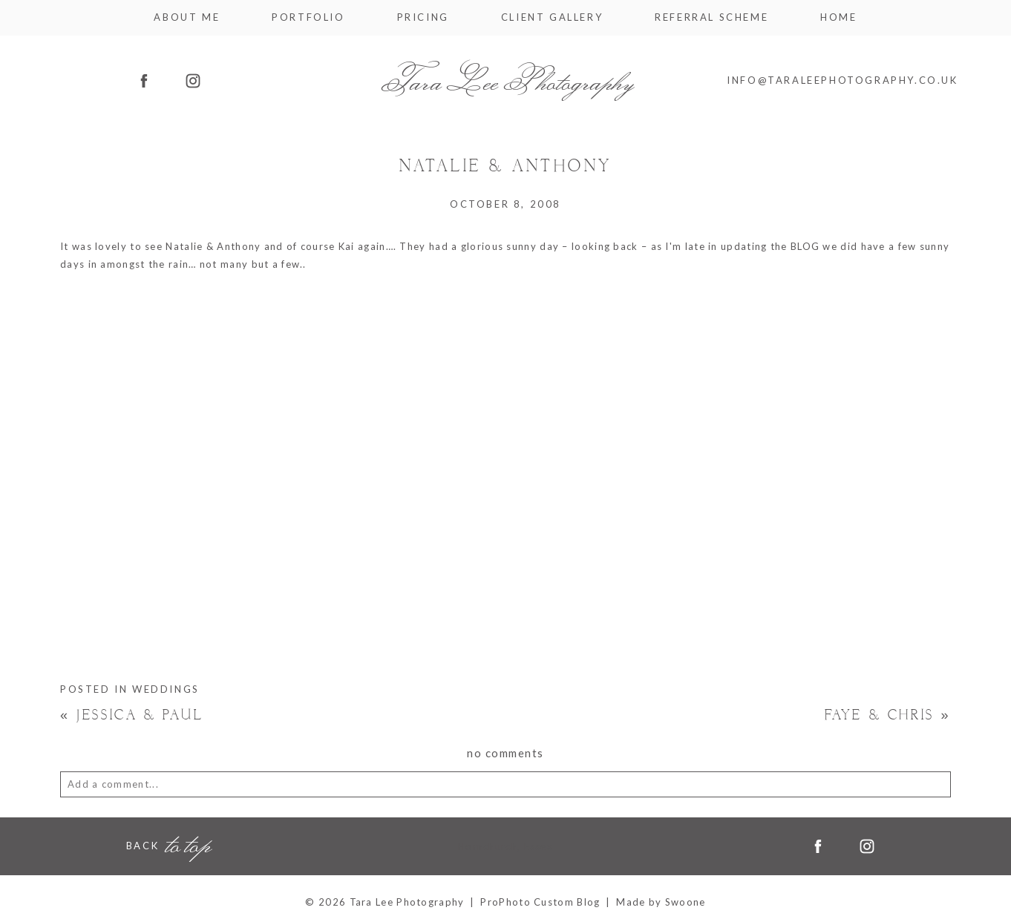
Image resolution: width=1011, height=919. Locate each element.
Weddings (166, 689)
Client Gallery (552, 17)
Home (838, 17)
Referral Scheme (711, 17)
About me (187, 17)
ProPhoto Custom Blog (540, 902)
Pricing (423, 17)
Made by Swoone (660, 902)
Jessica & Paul (132, 715)
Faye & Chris (888, 715)
